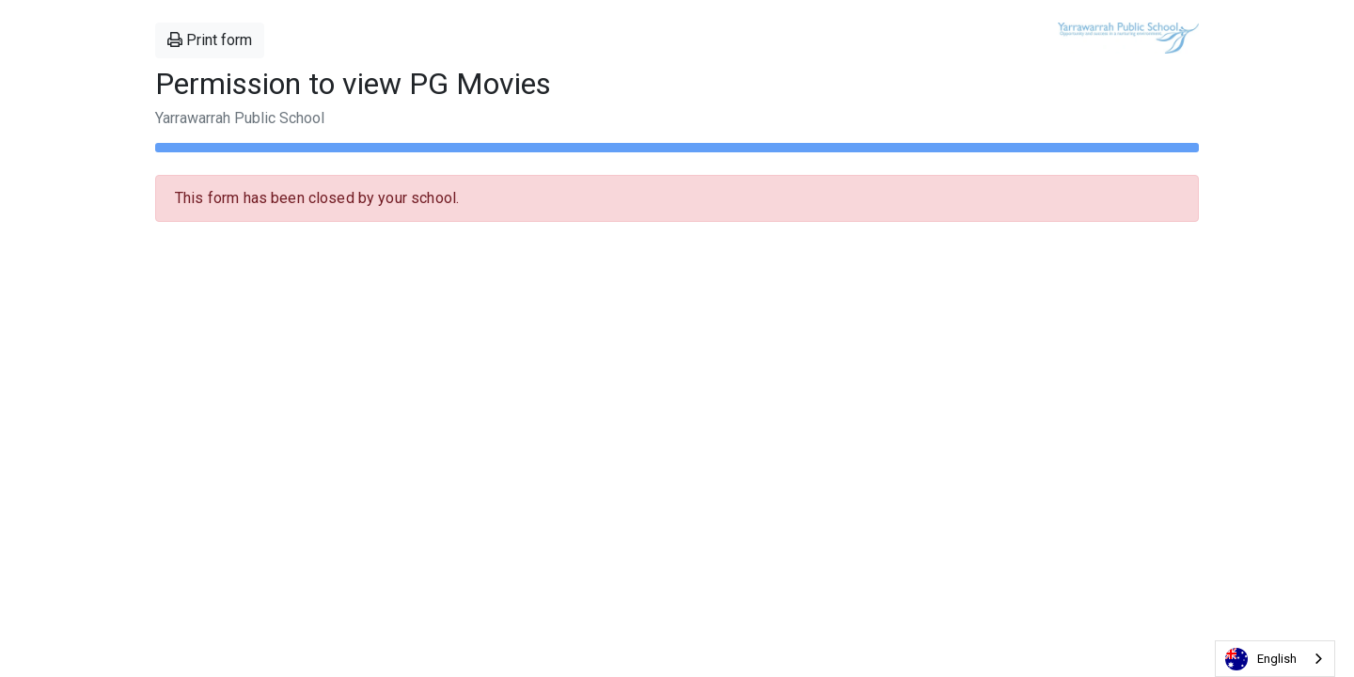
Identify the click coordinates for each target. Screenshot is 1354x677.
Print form (209, 40)
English (1261, 659)
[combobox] (1275, 658)
